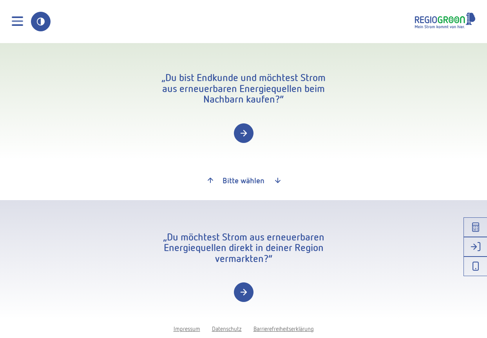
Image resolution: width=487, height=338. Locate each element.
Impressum (187, 328)
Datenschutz (227, 328)
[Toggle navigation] (17, 21)
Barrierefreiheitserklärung (283, 328)
